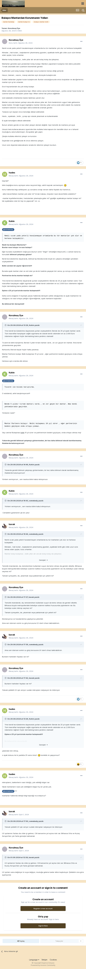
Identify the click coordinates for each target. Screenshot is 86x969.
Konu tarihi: (20, 43)
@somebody (8, 229)
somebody (33, 501)
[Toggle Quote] (6, 325)
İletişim (44, 960)
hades (12, 172)
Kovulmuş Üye (14, 28)
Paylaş (20, 941)
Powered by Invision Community (43, 965)
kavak (12, 524)
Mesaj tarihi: (21, 176)
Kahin (12, 221)
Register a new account (43, 908)
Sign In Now (43, 926)
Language (34, 960)
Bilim (20, 31)
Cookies (53, 960)
